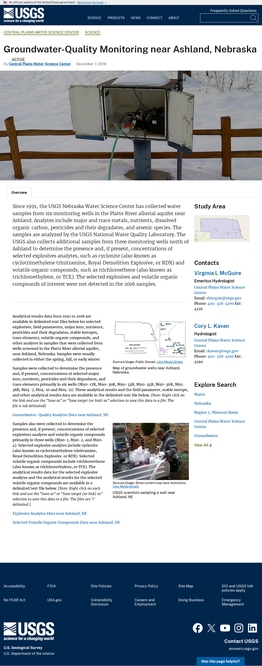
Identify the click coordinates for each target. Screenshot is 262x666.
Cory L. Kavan (211, 326)
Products (116, 18)
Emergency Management (233, 602)
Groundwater (206, 435)
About (173, 18)
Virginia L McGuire (217, 273)
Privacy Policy (146, 586)
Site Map (185, 586)
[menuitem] (94, 15)
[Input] (229, 17)
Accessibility (14, 586)
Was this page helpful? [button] (220, 661)
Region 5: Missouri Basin (216, 412)
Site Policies (101, 586)
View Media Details (170, 362)
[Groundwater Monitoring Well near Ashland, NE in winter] (131, 125)
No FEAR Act (14, 600)
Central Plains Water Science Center (41, 32)
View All (203, 445)
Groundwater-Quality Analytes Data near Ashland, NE (60, 415)
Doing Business (191, 600)
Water (199, 394)
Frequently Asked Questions (233, 11)
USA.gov (54, 600)
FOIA (51, 586)
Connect (154, 18)
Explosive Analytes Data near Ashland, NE (50, 513)
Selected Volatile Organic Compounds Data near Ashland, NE (66, 522)
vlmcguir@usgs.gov (223, 298)
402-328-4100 (221, 303)
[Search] (253, 17)
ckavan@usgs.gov (222, 351)
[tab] (19, 192)
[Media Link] (151, 339)
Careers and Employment (145, 602)
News (135, 18)
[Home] (24, 21)
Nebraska (202, 403)
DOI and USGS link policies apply (237, 588)
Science (94, 18)
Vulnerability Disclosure (101, 602)
